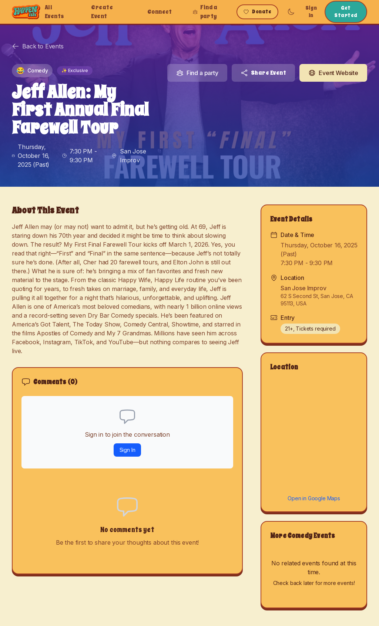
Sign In (311, 11)
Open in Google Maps (314, 498)
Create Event (102, 11)
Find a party (204, 11)
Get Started (345, 11)
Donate (257, 11)
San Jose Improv (133, 156)
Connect (159, 12)
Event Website (333, 73)
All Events (54, 11)
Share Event (263, 73)
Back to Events (38, 46)
